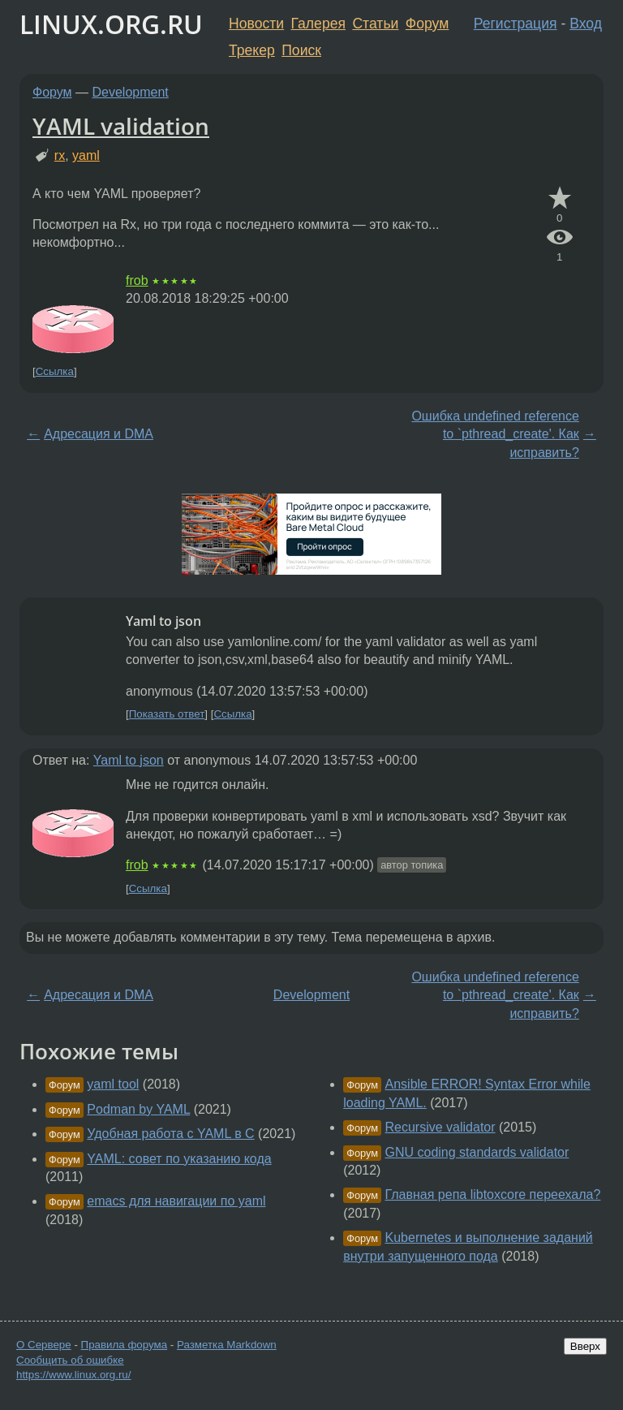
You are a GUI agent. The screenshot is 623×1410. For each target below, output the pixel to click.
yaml (86, 155)
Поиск (301, 50)
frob (137, 280)
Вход (585, 23)
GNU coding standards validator (477, 1152)
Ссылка (55, 371)
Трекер (252, 50)
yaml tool (113, 1084)
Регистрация (515, 23)
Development (130, 92)
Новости (256, 23)
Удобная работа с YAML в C (170, 1134)
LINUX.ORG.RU (111, 23)
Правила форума (124, 1345)
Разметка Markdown (227, 1345)
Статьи (375, 23)
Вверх (585, 1346)
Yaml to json (128, 760)
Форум (427, 23)
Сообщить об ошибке (70, 1360)
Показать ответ (167, 714)
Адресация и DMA (98, 434)
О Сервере (43, 1345)
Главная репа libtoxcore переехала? (493, 1194)
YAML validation (120, 125)
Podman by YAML (138, 1109)
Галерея (318, 23)
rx (59, 155)
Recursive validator (440, 1127)
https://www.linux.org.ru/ (73, 1375)
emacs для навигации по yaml (176, 1201)
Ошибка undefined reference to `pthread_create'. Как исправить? (494, 434)
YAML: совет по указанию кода (179, 1159)
